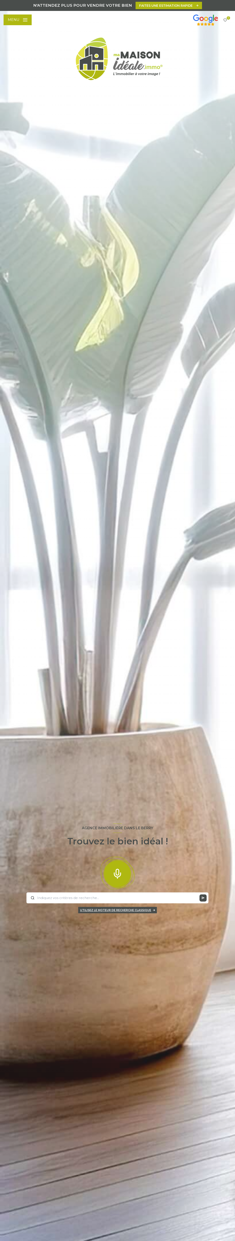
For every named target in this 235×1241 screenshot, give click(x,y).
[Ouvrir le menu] (18, 19)
